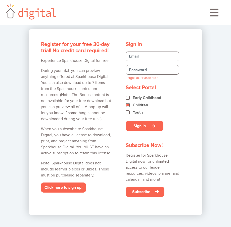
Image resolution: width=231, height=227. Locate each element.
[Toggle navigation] (214, 14)
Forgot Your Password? (142, 78)
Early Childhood (147, 98)
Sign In (144, 126)
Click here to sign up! (63, 188)
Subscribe (145, 192)
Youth (138, 112)
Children (140, 105)
